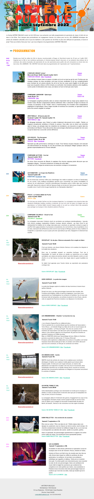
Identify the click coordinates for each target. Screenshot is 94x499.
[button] (2, 2)
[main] (47, 38)
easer (80, 73)
